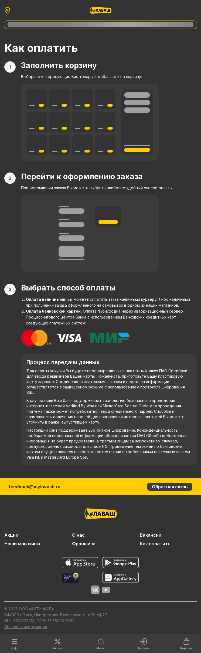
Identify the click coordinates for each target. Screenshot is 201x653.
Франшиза (84, 543)
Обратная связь (170, 486)
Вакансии (150, 535)
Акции (11, 535)
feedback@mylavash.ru (34, 486)
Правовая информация (25, 626)
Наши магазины (22, 543)
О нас (78, 535)
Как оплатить (155, 543)
